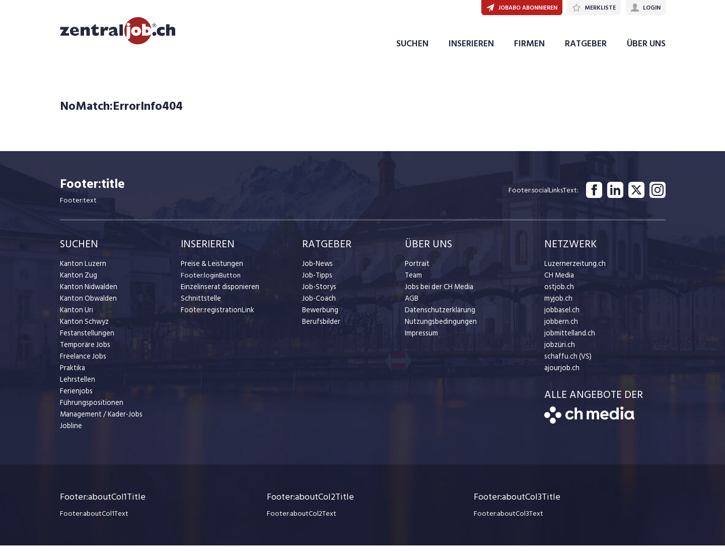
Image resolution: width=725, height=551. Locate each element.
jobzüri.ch (558, 351)
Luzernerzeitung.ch (572, 270)
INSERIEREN (471, 49)
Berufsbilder (320, 327)
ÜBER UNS (646, 49)
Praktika (72, 374)
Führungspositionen (89, 409)
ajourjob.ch (560, 374)
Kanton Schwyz (83, 327)
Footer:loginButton (211, 281)
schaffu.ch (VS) (566, 362)
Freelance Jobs (82, 362)
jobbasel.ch (561, 316)
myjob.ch (557, 304)
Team (413, 281)
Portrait (416, 270)
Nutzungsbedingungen (439, 327)
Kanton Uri (76, 316)
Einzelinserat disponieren (218, 293)
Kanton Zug (77, 281)
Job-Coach (318, 304)
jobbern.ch (560, 327)
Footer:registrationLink (216, 316)
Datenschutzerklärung (438, 316)
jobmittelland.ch (569, 339)
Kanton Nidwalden (88, 293)
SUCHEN (412, 49)
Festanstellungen (85, 339)
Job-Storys (318, 293)
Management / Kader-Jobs (100, 420)
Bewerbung (319, 316)
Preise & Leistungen (210, 270)
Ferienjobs (75, 397)
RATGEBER (586, 49)
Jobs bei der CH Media (438, 293)
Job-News (317, 270)
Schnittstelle (200, 304)
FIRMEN (529, 49)
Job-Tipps (316, 281)
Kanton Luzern (81, 270)
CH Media (558, 281)
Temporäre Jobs (84, 351)
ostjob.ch (558, 293)
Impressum (420, 339)
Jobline (71, 432)
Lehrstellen (76, 385)
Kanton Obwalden (87, 304)
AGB (411, 304)
